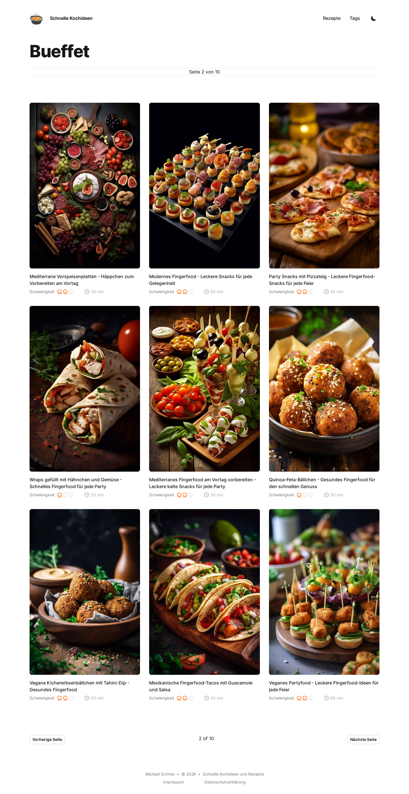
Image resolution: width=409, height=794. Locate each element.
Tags (355, 18)
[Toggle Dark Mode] (373, 18)
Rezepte (332, 18)
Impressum (173, 782)
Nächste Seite (363, 739)
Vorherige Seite (47, 739)
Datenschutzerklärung (225, 782)
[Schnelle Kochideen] (61, 18)
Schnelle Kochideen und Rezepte (233, 774)
